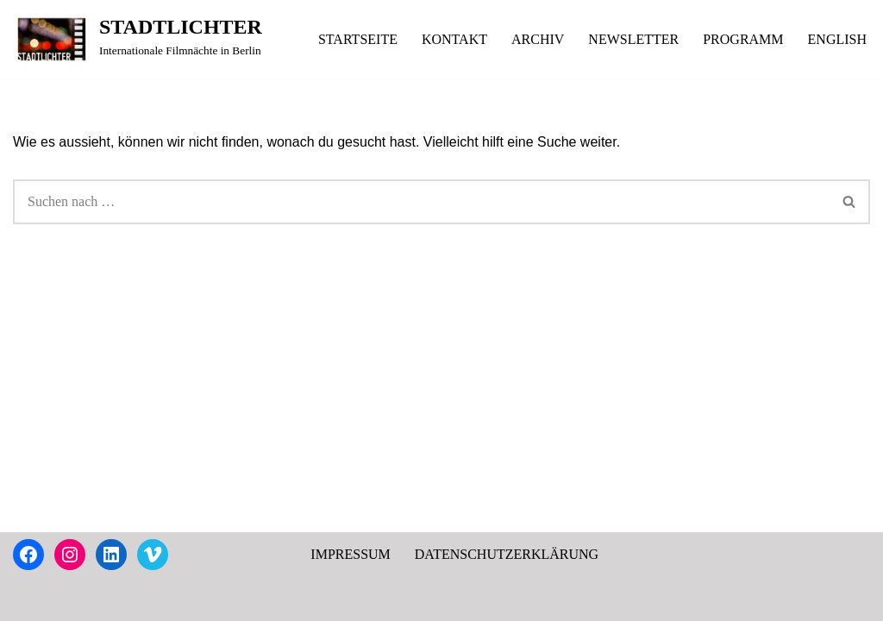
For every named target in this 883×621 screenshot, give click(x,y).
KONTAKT (454, 39)
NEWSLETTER (633, 39)
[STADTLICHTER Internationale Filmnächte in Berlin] (137, 39)
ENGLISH (837, 39)
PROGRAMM (743, 39)
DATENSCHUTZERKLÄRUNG (506, 554)
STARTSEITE (358, 39)
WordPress (167, 599)
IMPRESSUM (350, 554)
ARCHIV (537, 39)
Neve (27, 599)
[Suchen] (421, 201)
